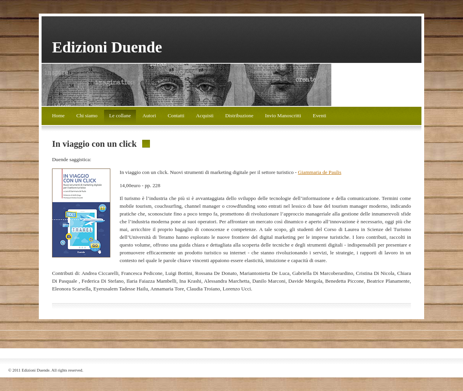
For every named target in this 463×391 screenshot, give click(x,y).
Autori (149, 115)
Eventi (319, 115)
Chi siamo (87, 115)
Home (58, 115)
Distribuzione (239, 115)
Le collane (120, 115)
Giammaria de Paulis (319, 172)
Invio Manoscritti (283, 115)
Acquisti (205, 115)
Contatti (176, 115)
